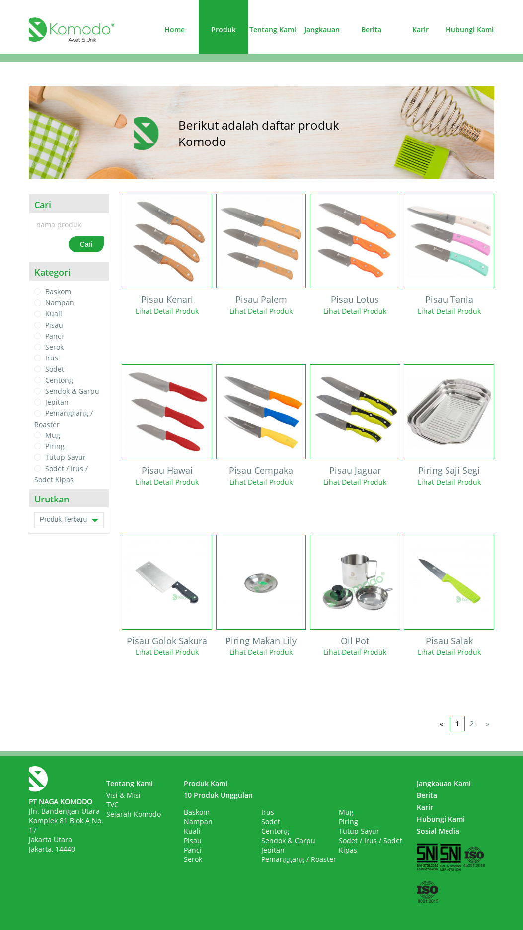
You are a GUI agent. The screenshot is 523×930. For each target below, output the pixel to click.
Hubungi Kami (470, 29)
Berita (371, 29)
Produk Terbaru (69, 520)
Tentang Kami (272, 29)
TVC (112, 804)
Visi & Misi (123, 795)
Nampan (59, 302)
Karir (420, 29)
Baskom (58, 291)
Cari (86, 244)
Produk (223, 29)
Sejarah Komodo (133, 814)
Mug (52, 435)
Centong (59, 380)
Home (174, 29)
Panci (54, 336)
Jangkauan (322, 29)
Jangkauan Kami (444, 783)
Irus (51, 358)
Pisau (54, 325)
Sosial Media (438, 831)
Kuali (53, 314)
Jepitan (57, 402)
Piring (55, 446)
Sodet (54, 369)
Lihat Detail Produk (167, 311)
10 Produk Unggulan (218, 795)
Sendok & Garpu (72, 391)
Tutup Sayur (65, 457)
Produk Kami (205, 783)
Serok (54, 347)
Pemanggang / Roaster (298, 859)
